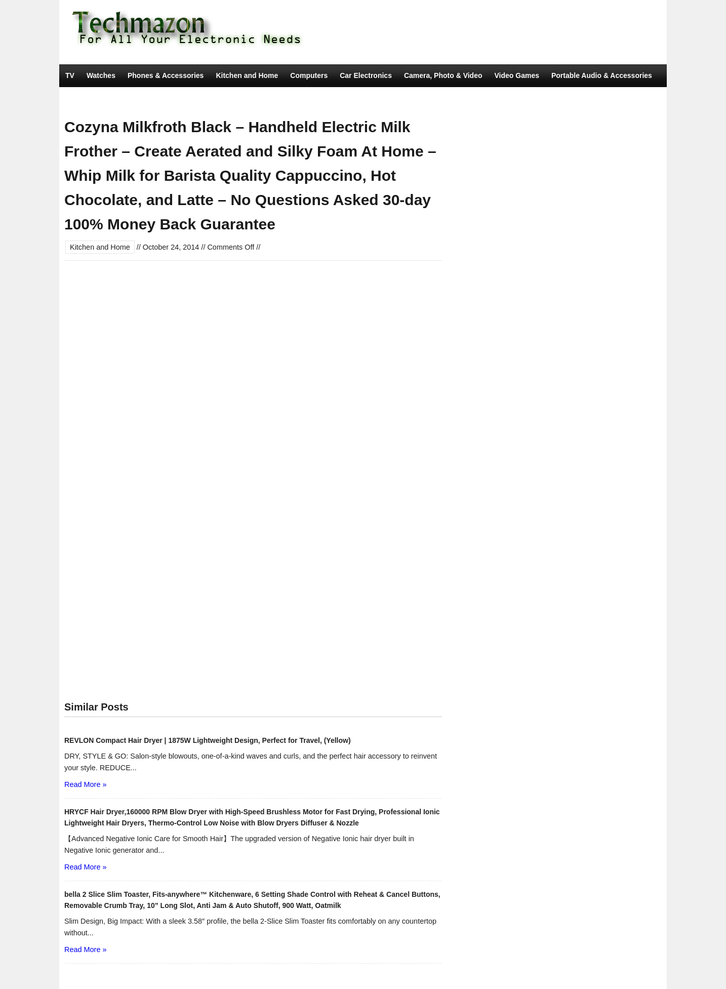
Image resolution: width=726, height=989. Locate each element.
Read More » (85, 784)
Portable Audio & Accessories (601, 75)
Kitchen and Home (247, 75)
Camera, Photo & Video (443, 75)
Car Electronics (366, 75)
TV (69, 75)
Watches (101, 75)
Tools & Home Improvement (112, 98)
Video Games (517, 75)
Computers (309, 75)
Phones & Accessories (166, 75)
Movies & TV (192, 98)
